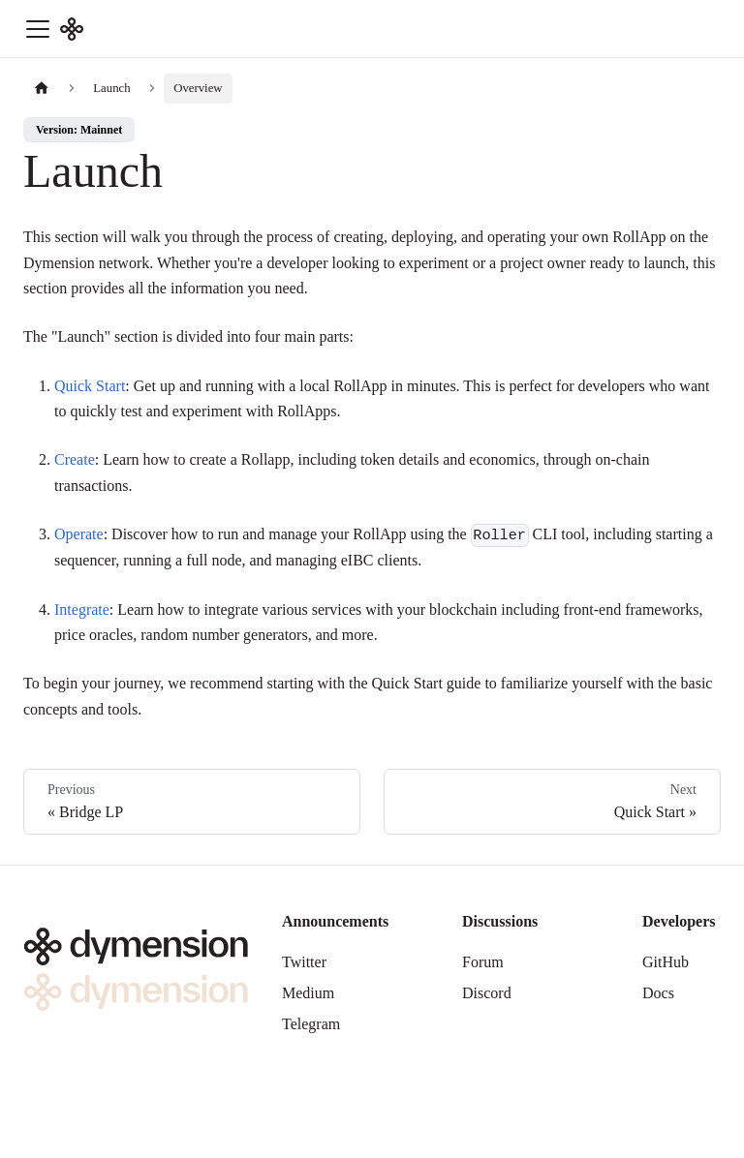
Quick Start (89, 386)
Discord (487, 993)
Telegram (311, 1024)
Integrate (81, 609)
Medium (308, 993)
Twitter (304, 962)
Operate (79, 534)
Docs (658, 993)
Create (74, 459)
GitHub (665, 962)
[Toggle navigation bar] (37, 29)
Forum (483, 962)
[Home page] (41, 89)
